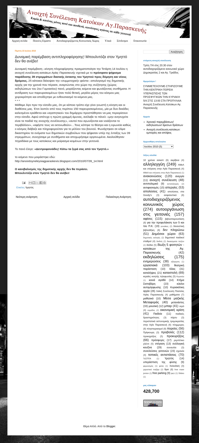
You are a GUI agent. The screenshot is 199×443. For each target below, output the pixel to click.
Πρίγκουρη (148, 332)
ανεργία (179, 176)
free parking (159, 373)
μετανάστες (177, 302)
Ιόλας (172, 268)
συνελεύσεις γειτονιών (156, 350)
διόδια (150, 245)
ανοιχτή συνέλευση (163, 180)
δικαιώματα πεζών (175, 241)
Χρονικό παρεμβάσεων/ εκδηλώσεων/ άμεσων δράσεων (165, 123)
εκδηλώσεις (153, 257)
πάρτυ (174, 317)
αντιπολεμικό (150, 183)
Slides (181, 373)
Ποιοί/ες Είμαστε (42, 40)
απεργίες (171, 187)
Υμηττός (29, 187)
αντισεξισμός (173, 184)
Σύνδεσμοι (122, 40)
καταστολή (170, 272)
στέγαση (160, 343)
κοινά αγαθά (157, 280)
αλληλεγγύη (154, 164)
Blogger (110, 426)
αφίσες (148, 218)
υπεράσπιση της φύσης (160, 362)
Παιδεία (157, 313)
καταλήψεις (149, 272)
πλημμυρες (178, 325)
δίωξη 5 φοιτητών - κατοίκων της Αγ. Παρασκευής (163, 248)
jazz (173, 373)
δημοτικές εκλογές (151, 237)
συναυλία (171, 347)
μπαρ (168, 306)
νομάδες (151, 310)
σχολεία (180, 351)
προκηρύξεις (149, 336)
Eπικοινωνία (140, 40)
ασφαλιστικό (170, 195)
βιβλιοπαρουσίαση (174, 219)
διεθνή (159, 241)
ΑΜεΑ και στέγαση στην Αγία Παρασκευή (162, 173)
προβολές (168, 332)
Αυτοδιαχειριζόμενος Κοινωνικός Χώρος (78, 40)
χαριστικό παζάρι (151, 369)
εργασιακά (150, 265)
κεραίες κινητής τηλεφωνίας (157, 276)
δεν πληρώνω (173, 230)
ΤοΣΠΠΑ (147, 358)
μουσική (153, 306)
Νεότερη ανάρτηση (26, 196)
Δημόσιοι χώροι (163, 234)
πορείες (172, 328)
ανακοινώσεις (152, 176)
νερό (181, 306)
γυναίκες (164, 226)
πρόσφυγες (157, 340)
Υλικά (108, 40)
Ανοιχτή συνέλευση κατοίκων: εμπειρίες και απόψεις (163, 131)
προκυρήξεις (175, 336)
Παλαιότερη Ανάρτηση (118, 196)
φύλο (161, 366)
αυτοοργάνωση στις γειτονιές (163, 212)
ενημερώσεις (152, 261)
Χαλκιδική (174, 366)
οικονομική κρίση (172, 310)
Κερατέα (180, 276)
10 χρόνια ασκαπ (153, 160)
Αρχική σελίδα (19, 40)
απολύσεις (150, 191)
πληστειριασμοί (155, 328)
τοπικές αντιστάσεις (162, 354)
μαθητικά (148, 298)
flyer (166, 369)
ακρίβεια (175, 160)
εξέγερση (175, 261)
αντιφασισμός (151, 187)
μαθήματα (174, 294)
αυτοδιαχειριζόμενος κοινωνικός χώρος (163, 202)
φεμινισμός (148, 366)
